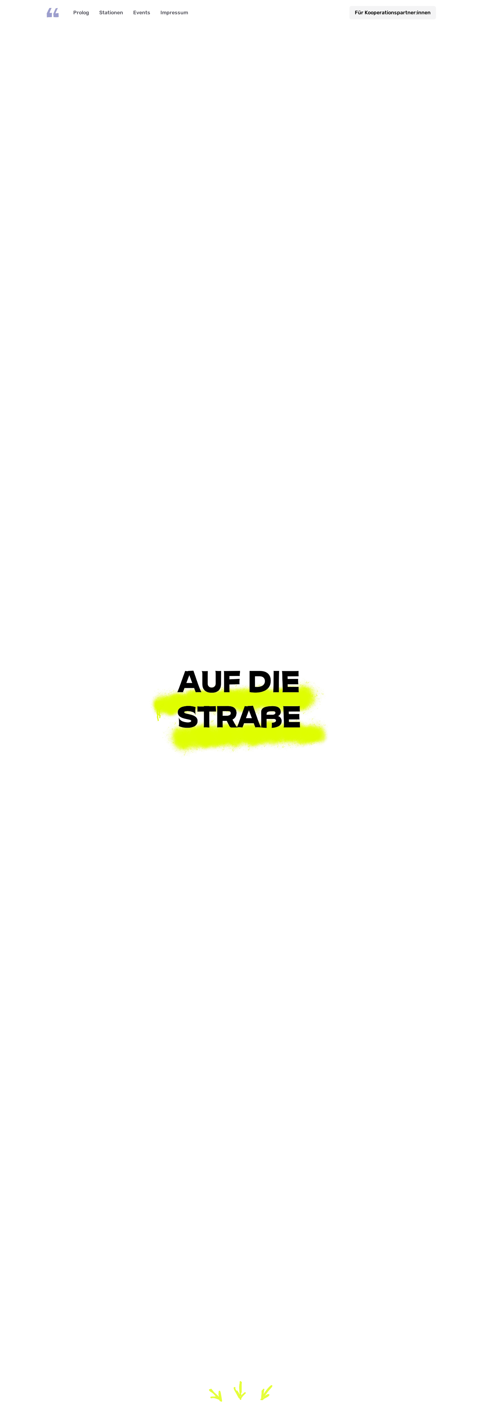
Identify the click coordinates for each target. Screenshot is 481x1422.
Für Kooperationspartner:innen (393, 13)
